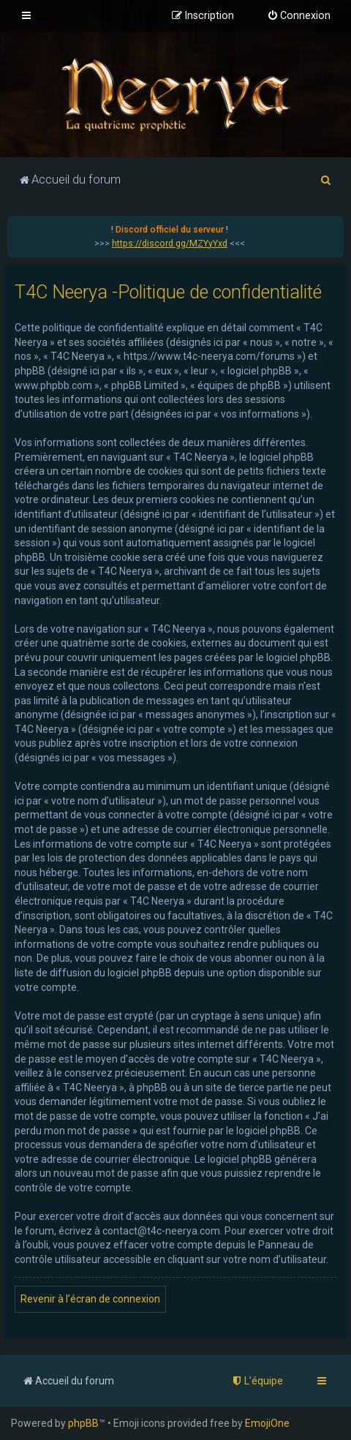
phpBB (83, 1423)
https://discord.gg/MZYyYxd (169, 243)
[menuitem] (299, 16)
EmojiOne (267, 1423)
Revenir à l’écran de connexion (90, 1299)
